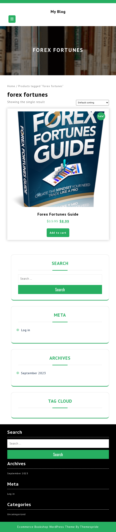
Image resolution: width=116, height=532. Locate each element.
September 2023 (33, 373)
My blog (58, 11)
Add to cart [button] (58, 232)
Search (60, 289)
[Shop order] (92, 103)
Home (11, 86)
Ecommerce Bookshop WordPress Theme (46, 527)
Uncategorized (16, 514)
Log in (25, 330)
